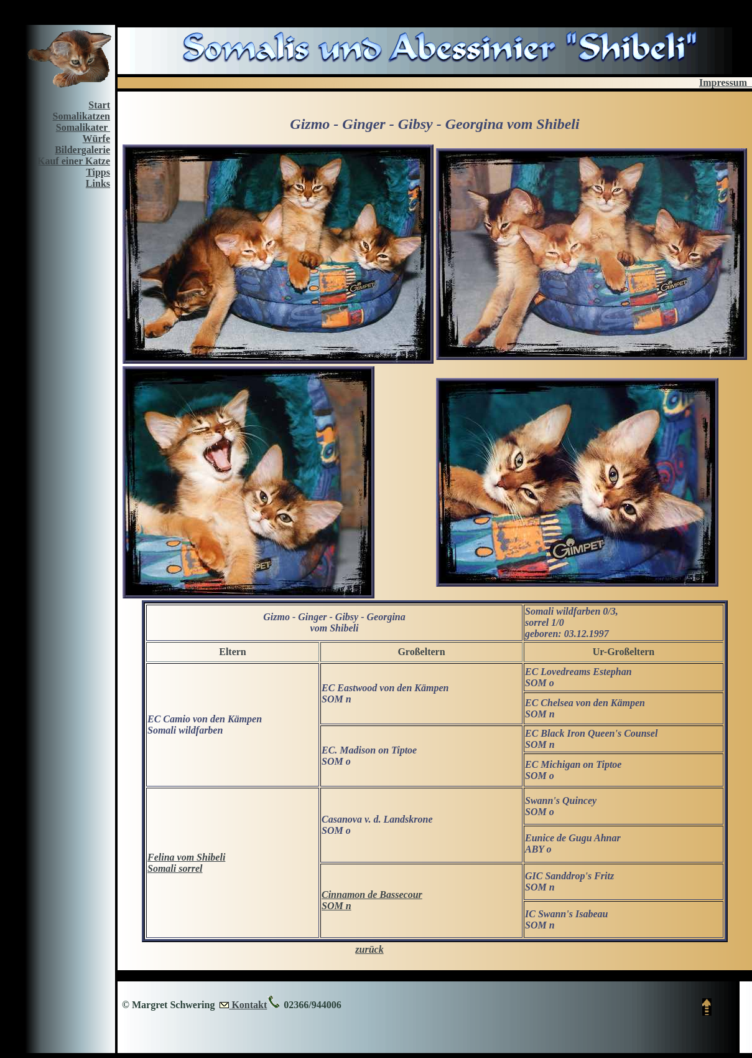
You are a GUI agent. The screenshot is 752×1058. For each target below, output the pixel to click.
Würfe (96, 138)
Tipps (98, 172)
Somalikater (83, 127)
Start (99, 105)
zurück (369, 949)
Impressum (725, 82)
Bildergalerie (82, 149)
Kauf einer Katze (73, 161)
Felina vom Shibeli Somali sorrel (186, 863)
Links (98, 183)
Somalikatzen (81, 116)
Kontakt (248, 1004)
